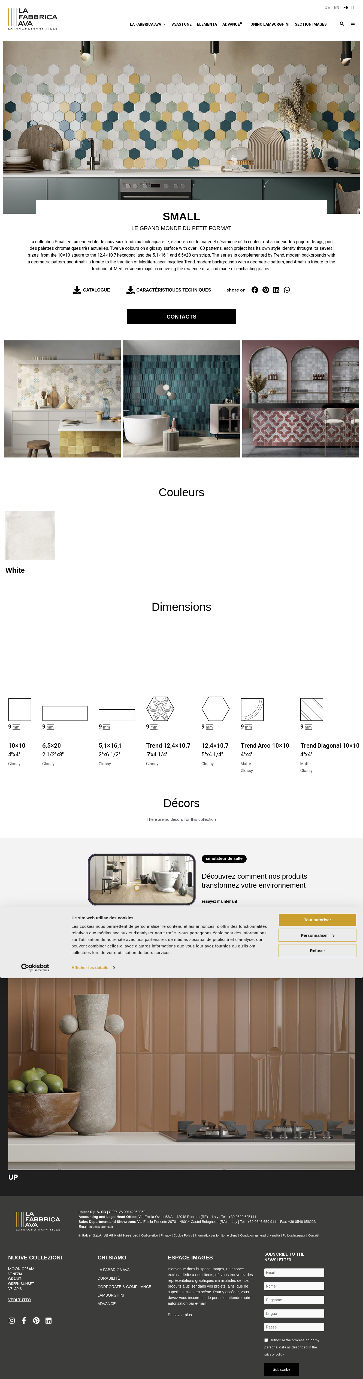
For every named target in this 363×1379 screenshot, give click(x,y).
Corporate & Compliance (124, 1284)
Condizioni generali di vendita (278, 1233)
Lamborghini (111, 1293)
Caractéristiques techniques (174, 290)
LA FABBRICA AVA (148, 24)
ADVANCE (232, 23)
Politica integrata (317, 1233)
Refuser (317, 1351)
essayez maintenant (221, 899)
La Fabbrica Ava (114, 1267)
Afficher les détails (89, 1368)
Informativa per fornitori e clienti (227, 1233)
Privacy (169, 1233)
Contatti (339, 1233)
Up (13, 1175)
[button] (255, 289)
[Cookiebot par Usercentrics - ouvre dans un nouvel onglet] (35, 1368)
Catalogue (96, 290)
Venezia (15, 1271)
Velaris (15, 1286)
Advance (107, 1301)
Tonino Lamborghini (268, 24)
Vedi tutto (19, 1297)
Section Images (311, 24)
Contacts (181, 316)
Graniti (15, 1276)
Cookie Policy (188, 1233)
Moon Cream (21, 1266)
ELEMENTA (207, 24)
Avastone (182, 24)
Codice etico (151, 1233)
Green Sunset (21, 1281)
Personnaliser (317, 1335)
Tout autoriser (317, 1320)
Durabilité (109, 1276)
